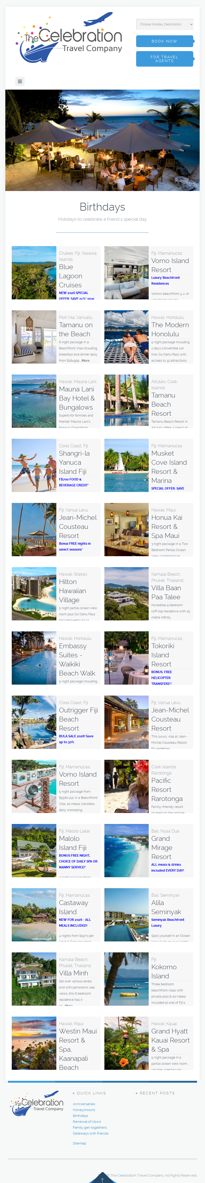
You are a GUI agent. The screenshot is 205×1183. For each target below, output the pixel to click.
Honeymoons (84, 1110)
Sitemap (79, 1143)
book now (165, 41)
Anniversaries (84, 1104)
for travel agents (165, 59)
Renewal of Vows (87, 1122)
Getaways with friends (90, 1133)
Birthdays (80, 1116)
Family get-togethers (90, 1127)
